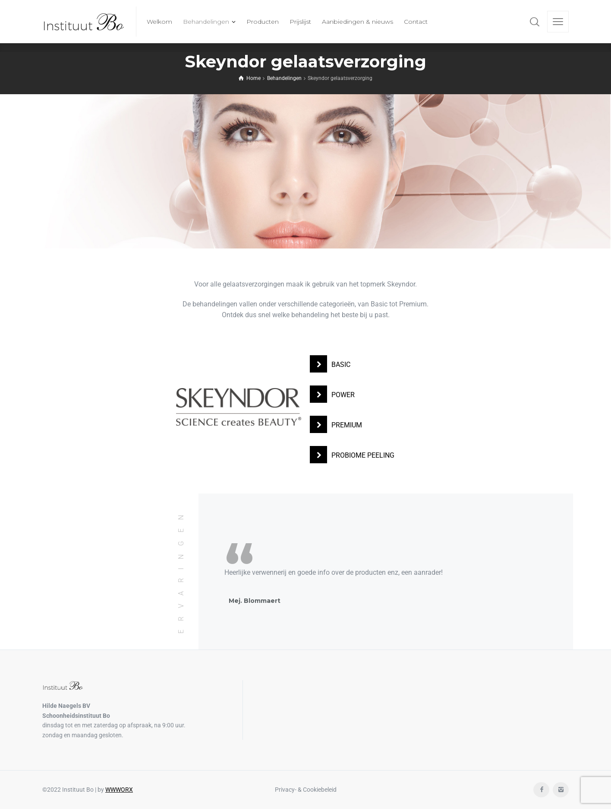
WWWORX (119, 789)
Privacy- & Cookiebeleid (306, 789)
